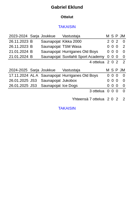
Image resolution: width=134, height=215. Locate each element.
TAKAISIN (67, 26)
